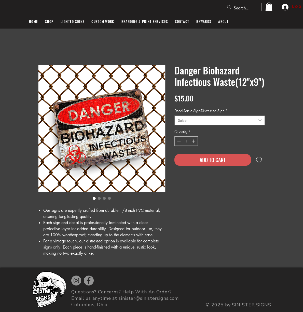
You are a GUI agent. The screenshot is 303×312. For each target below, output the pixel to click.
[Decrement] (178, 141)
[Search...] (242, 8)
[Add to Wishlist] (259, 160)
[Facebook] (89, 280)
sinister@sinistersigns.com (149, 298)
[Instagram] (76, 280)
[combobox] (219, 120)
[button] (268, 7)
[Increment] (194, 141)
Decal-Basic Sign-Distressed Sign (200, 110)
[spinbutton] (186, 141)
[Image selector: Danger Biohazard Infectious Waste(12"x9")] (94, 198)
